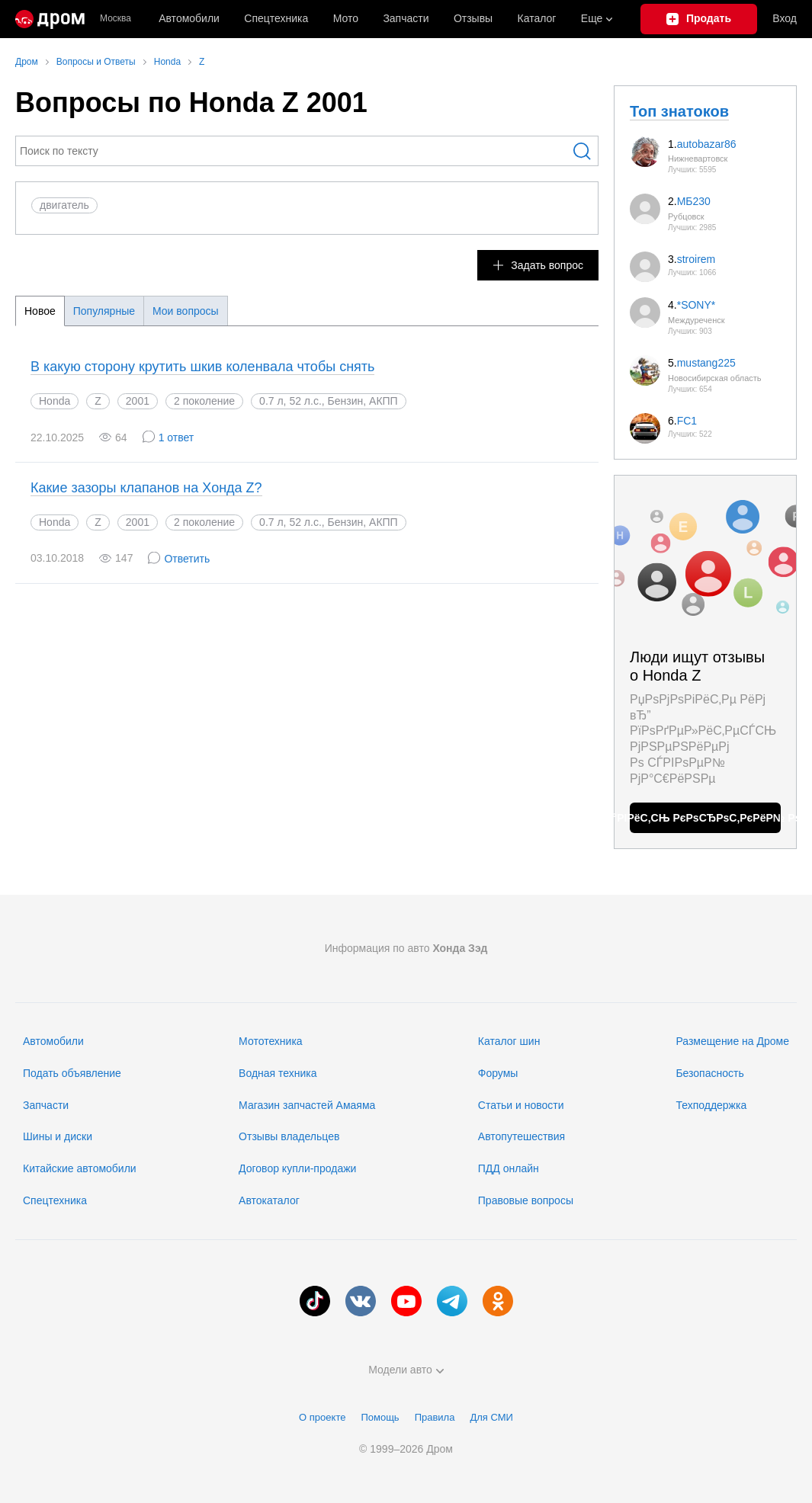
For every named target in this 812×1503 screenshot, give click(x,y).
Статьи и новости (521, 1105)
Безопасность (709, 1073)
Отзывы (473, 18)
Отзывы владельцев (289, 1136)
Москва (115, 19)
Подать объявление (72, 1073)
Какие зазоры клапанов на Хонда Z (146, 487)
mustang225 (706, 363)
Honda (54, 401)
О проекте (322, 1417)
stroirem (696, 259)
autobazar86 (707, 144)
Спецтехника (55, 1200)
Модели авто (406, 1370)
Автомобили (189, 18)
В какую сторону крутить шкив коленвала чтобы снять (202, 366)
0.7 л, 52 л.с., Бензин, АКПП (328, 522)
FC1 (687, 421)
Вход (784, 18)
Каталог (537, 18)
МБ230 (694, 201)
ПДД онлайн (508, 1168)
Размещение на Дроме (732, 1041)
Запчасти (405, 18)
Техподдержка (711, 1105)
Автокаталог (269, 1200)
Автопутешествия (521, 1136)
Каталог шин (509, 1041)
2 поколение (204, 401)
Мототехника (271, 1041)
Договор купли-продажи (297, 1168)
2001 (137, 401)
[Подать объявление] (699, 19)
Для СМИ (491, 1417)
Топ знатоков (679, 111)
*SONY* (696, 305)
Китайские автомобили (79, 1168)
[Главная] (50, 19)
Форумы (498, 1073)
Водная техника (277, 1073)
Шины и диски (57, 1136)
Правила (435, 1417)
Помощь (380, 1417)
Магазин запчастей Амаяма (307, 1105)
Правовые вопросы (525, 1200)
